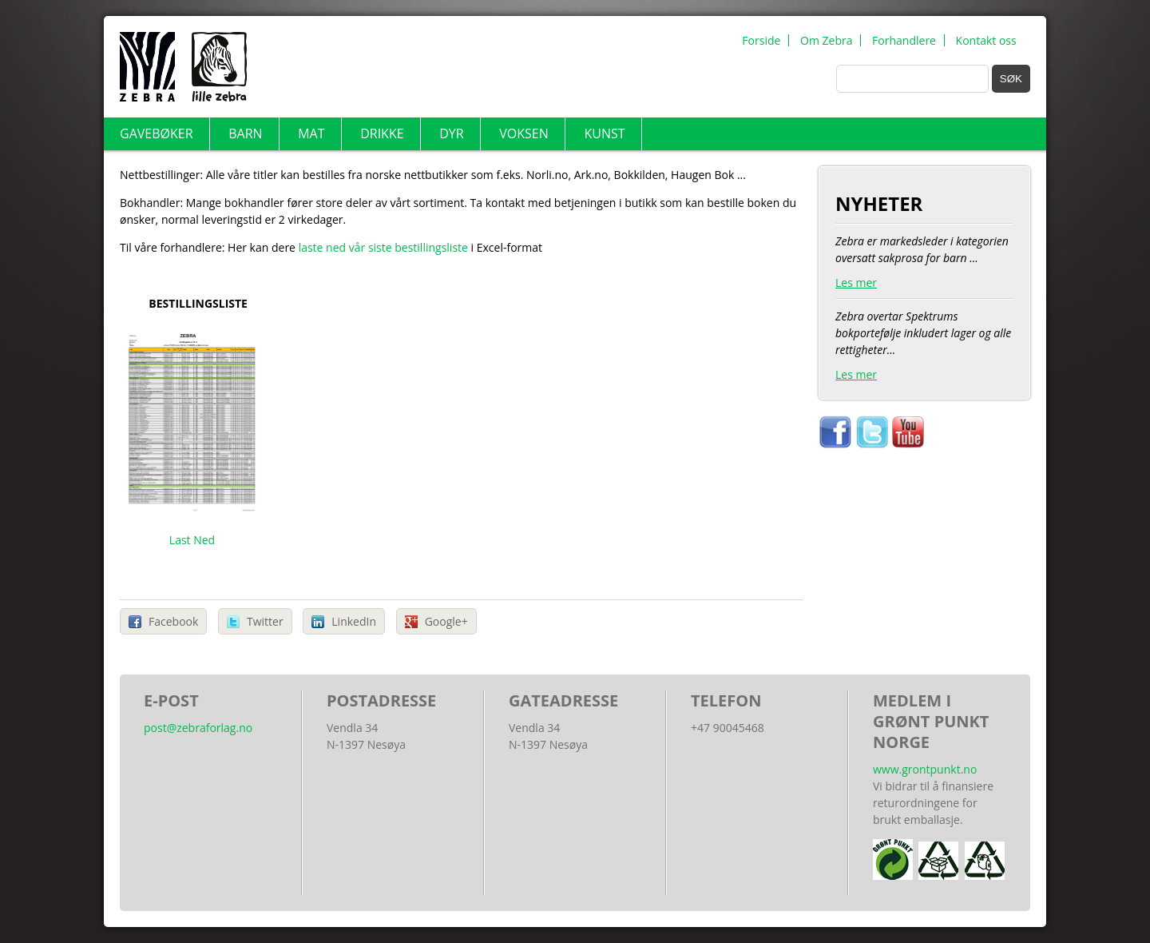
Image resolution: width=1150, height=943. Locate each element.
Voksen (524, 133)
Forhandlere (904, 40)
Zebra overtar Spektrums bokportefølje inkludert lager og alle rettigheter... (924, 349)
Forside (761, 40)
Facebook (173, 621)
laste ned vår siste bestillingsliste (385, 247)
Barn (245, 133)
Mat (311, 133)
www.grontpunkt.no (925, 769)
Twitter (265, 621)
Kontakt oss (986, 40)
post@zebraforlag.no (198, 727)
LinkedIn (353, 621)
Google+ (446, 621)
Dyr (451, 133)
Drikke (381, 133)
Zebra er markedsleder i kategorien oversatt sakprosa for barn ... (924, 266)
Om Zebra (826, 40)
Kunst (604, 133)
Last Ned (192, 539)
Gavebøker (156, 133)
